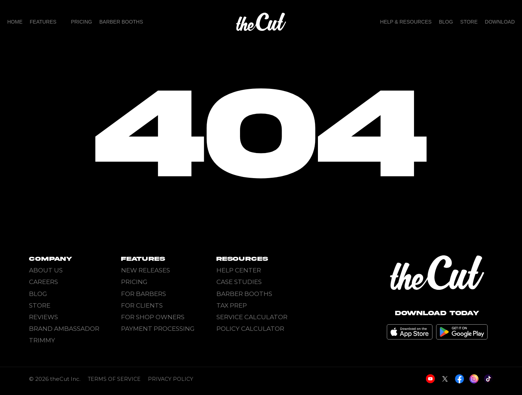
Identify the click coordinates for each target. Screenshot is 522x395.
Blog (446, 22)
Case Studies (239, 281)
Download (500, 22)
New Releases (145, 270)
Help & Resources (406, 22)
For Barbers (143, 293)
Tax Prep (231, 305)
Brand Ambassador (64, 328)
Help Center (238, 270)
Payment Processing (158, 328)
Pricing (81, 22)
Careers (43, 281)
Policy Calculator (250, 328)
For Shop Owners (153, 317)
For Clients (142, 305)
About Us (46, 270)
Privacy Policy (170, 383)
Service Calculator (251, 317)
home (14, 22)
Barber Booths (121, 22)
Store (469, 22)
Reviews (43, 317)
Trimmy (42, 340)
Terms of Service (114, 383)
